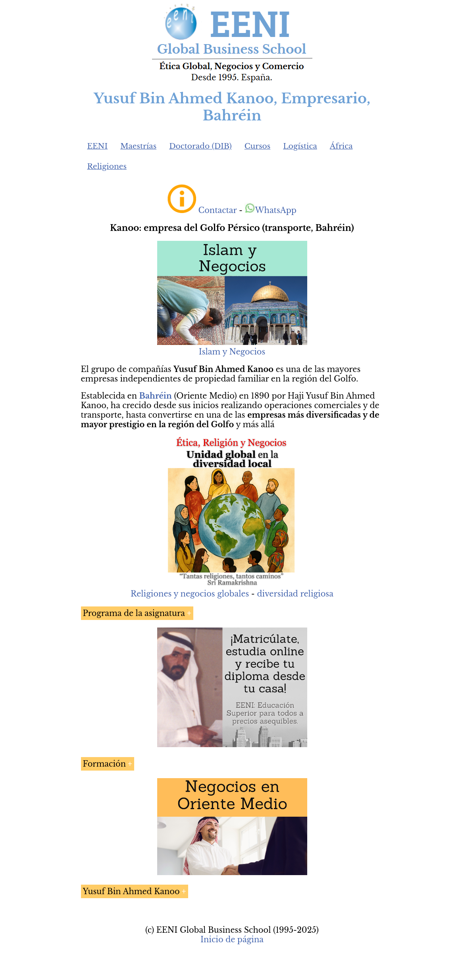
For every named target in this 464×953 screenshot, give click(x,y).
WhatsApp (270, 210)
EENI (97, 146)
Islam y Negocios (232, 351)
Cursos (258, 146)
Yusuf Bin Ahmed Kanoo (131, 891)
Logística (300, 146)
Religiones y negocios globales (190, 594)
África (341, 146)
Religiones (107, 166)
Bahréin (155, 396)
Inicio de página (232, 939)
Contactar (217, 210)
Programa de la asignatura (134, 613)
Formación (104, 764)
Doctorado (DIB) (200, 146)
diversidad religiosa (295, 594)
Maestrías (138, 146)
